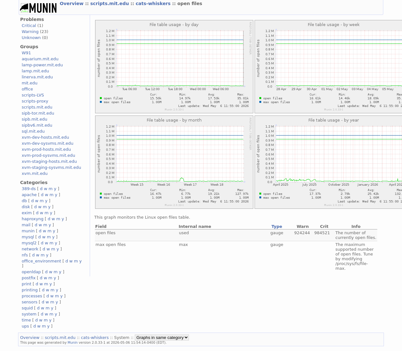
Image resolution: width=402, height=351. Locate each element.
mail (26, 224)
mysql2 (29, 243)
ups (25, 326)
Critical (29, 25)
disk (26, 206)
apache (29, 194)
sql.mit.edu (33, 131)
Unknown (31, 37)
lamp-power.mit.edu (42, 65)
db (24, 200)
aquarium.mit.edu (40, 58)
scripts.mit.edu (110, 3)
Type (276, 226)
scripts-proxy (35, 101)
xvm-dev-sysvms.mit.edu (47, 143)
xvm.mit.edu (35, 173)
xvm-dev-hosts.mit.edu (45, 137)
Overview (72, 3)
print (26, 283)
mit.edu (29, 83)
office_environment (41, 261)
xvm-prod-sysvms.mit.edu (48, 155)
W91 (26, 52)
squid (27, 308)
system (29, 314)
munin (28, 230)
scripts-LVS (33, 95)
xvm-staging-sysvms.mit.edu (51, 167)
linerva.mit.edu (37, 77)
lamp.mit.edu (35, 71)
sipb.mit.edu (34, 119)
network (30, 249)
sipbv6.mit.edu (37, 125)
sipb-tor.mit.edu (38, 113)
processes (32, 296)
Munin (73, 342)
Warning (30, 31)
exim (27, 212)
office (27, 89)
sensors (29, 302)
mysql (28, 237)
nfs (25, 255)
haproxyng (32, 218)
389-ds (29, 188)
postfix (29, 277)
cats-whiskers (154, 3)
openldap (31, 271)
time (26, 320)
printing (29, 290)
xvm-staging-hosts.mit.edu (49, 161)
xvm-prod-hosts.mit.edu (46, 149)
